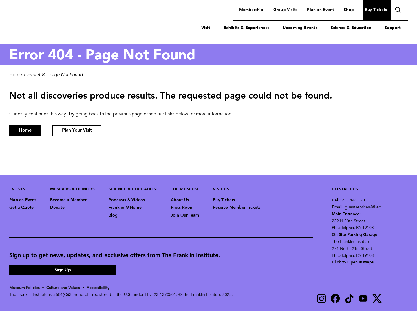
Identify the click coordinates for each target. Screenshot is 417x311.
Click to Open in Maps (353, 262)
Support (393, 28)
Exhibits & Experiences (246, 28)
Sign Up (62, 270)
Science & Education (351, 28)
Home (15, 75)
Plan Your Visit (77, 130)
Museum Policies (24, 288)
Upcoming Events (300, 28)
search (397, 10)
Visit (205, 28)
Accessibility (99, 288)
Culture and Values (64, 288)
